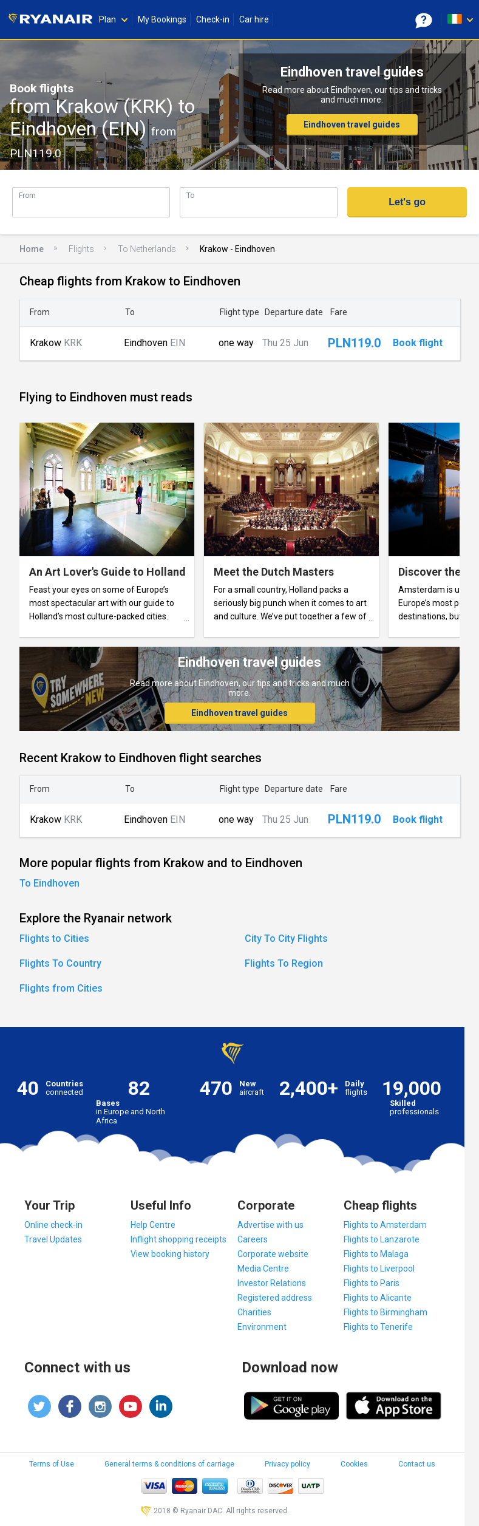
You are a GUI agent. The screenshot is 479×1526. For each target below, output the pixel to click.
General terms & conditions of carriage (169, 1464)
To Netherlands (147, 249)
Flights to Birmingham (385, 1312)
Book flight (418, 343)
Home (31, 249)
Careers (252, 1239)
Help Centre (153, 1225)
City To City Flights (286, 938)
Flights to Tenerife (378, 1327)
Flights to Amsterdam (385, 1225)
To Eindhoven (49, 883)
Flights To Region (284, 963)
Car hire (254, 19)
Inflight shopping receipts (178, 1239)
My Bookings (162, 19)
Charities (254, 1312)
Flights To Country (60, 963)
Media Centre (263, 1268)
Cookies (354, 1464)
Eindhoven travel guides (352, 124)
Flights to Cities (54, 938)
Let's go (407, 202)
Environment (262, 1327)
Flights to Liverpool (379, 1268)
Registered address (274, 1298)
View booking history (170, 1254)
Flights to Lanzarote (382, 1239)
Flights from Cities (61, 988)
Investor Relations (271, 1283)
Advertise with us (270, 1225)
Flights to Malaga (376, 1254)
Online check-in (53, 1225)
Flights (81, 249)
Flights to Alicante (378, 1298)
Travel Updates (53, 1239)
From (27, 195)
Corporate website (272, 1254)
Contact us (416, 1464)
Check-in (212, 19)
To (190, 195)
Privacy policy (287, 1464)
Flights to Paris (371, 1283)
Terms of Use (51, 1464)
